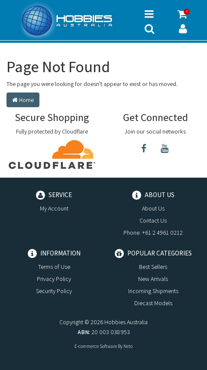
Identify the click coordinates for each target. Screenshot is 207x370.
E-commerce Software (95, 346)
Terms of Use (54, 267)
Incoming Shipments (153, 291)
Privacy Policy (54, 279)
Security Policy (54, 291)
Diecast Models (153, 303)
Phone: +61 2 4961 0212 (153, 232)
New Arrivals (153, 279)
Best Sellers (153, 267)
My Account (54, 208)
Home (23, 100)
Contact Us (153, 220)
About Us (153, 208)
